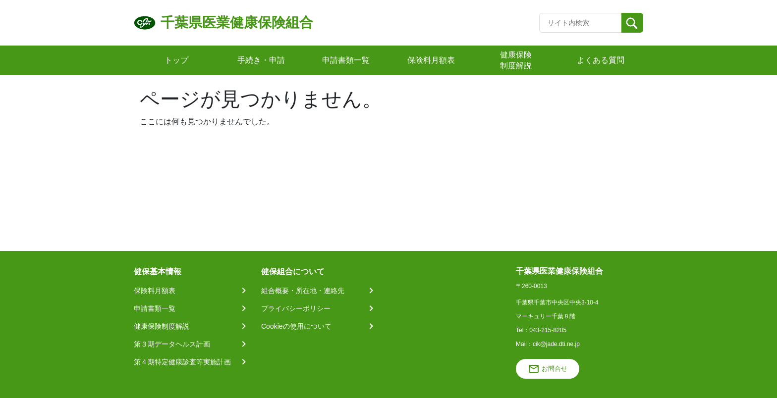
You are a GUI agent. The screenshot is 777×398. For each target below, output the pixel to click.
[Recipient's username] (580, 23)
